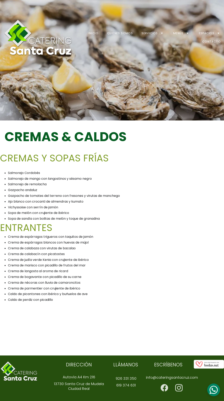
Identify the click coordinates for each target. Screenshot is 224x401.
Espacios (206, 33)
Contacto (211, 42)
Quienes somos (120, 33)
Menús (178, 33)
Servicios (150, 33)
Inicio (93, 33)
